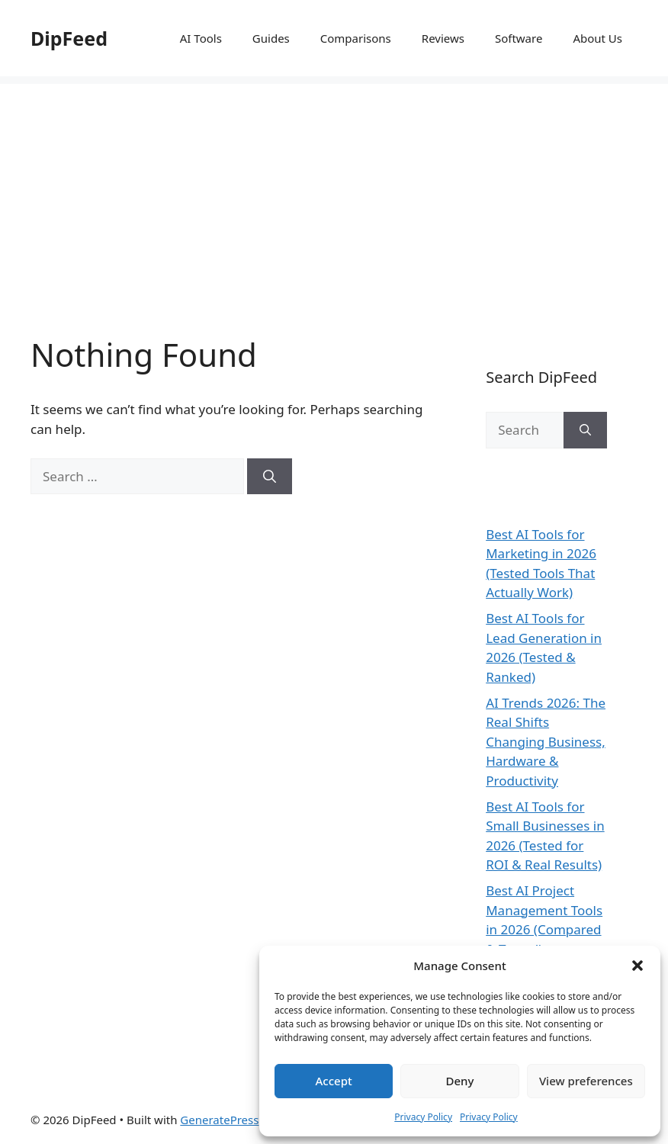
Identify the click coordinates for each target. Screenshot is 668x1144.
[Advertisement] (334, 190)
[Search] (269, 476)
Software (518, 38)
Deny (460, 1080)
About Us (597, 38)
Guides (271, 38)
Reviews (443, 38)
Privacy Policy (423, 1116)
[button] (637, 965)
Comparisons (355, 38)
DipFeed (69, 38)
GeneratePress (219, 1119)
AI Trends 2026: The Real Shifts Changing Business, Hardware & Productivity (545, 741)
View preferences (586, 1080)
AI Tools (201, 38)
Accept (334, 1080)
